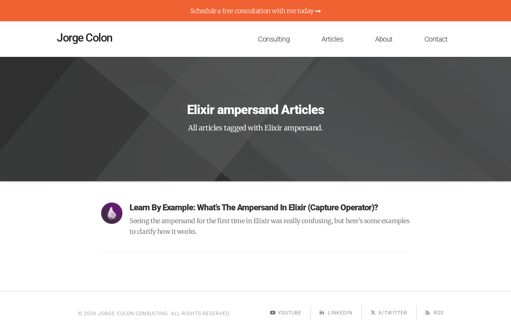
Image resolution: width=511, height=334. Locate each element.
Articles (332, 39)
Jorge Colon (84, 37)
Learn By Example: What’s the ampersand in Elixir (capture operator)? (254, 207)
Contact (435, 39)
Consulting (274, 39)
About (383, 39)
